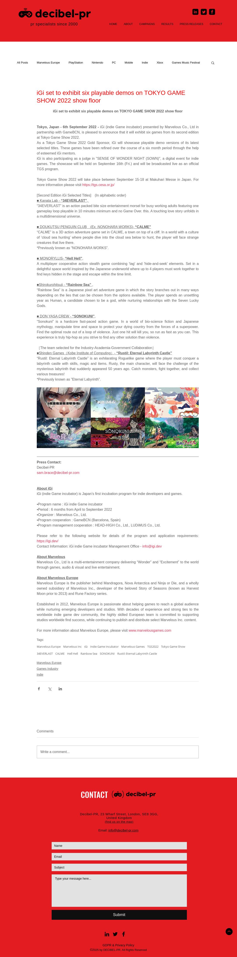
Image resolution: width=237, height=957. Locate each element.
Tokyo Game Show (173, 646)
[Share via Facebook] (39, 689)
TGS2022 (152, 646)
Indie (145, 62)
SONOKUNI (107, 653)
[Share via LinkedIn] (60, 689)
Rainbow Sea (89, 653)
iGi (86, 646)
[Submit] (119, 915)
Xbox (160, 62)
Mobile (129, 62)
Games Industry (47, 668)
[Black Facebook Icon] (123, 934)
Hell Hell (72, 653)
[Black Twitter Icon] (115, 934)
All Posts (22, 62)
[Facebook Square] (212, 12)
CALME (60, 653)
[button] (213, 62)
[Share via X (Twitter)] (49, 689)
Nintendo (97, 62)
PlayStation (76, 62)
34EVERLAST (45, 653)
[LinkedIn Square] (195, 12)
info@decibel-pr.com (123, 830)
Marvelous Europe (48, 62)
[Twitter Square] (204, 12)
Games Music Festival (186, 62)
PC (114, 62)
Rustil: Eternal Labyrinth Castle (137, 653)
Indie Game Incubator (104, 646)
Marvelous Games (133, 646)
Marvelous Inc (72, 646)
